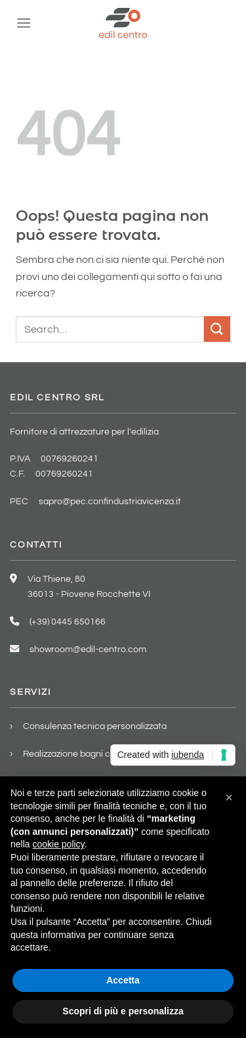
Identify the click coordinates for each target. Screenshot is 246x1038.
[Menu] (23, 23)
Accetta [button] (123, 980)
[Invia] (217, 329)
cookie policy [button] (58, 844)
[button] (228, 797)
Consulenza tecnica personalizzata (95, 726)
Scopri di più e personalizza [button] (122, 1011)
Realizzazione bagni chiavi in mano (93, 754)
